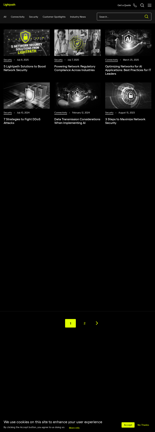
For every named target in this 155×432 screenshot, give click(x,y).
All (5, 16)
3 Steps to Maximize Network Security (125, 121)
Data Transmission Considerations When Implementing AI (77, 121)
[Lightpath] (9, 4)
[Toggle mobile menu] (149, 5)
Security (33, 16)
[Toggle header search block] (142, 5)
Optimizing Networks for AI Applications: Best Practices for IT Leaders (128, 69)
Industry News (78, 16)
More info (74, 427)
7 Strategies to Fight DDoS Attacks (22, 121)
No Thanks (143, 424)
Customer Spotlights (54, 16)
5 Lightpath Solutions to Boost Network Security (25, 68)
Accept (128, 424)
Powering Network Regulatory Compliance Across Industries (74, 68)
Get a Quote (124, 5)
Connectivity (18, 16)
